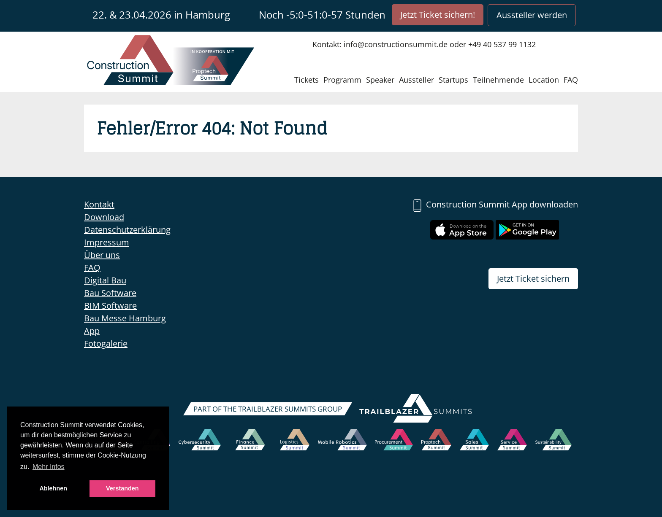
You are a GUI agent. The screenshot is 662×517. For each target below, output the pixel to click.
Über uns (102, 255)
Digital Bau (105, 280)
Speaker (380, 80)
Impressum (106, 242)
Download (104, 217)
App (92, 331)
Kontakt (99, 204)
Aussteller (416, 80)
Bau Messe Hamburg (125, 318)
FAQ (571, 80)
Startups (453, 80)
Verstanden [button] (122, 488)
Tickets (306, 80)
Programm (342, 80)
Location (544, 80)
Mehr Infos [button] (49, 466)
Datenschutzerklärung (127, 229)
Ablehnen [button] (53, 488)
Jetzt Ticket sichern (533, 278)
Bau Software (110, 293)
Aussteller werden (531, 15)
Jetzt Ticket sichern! (437, 14)
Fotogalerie (106, 343)
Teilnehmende (498, 80)
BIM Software (110, 305)
